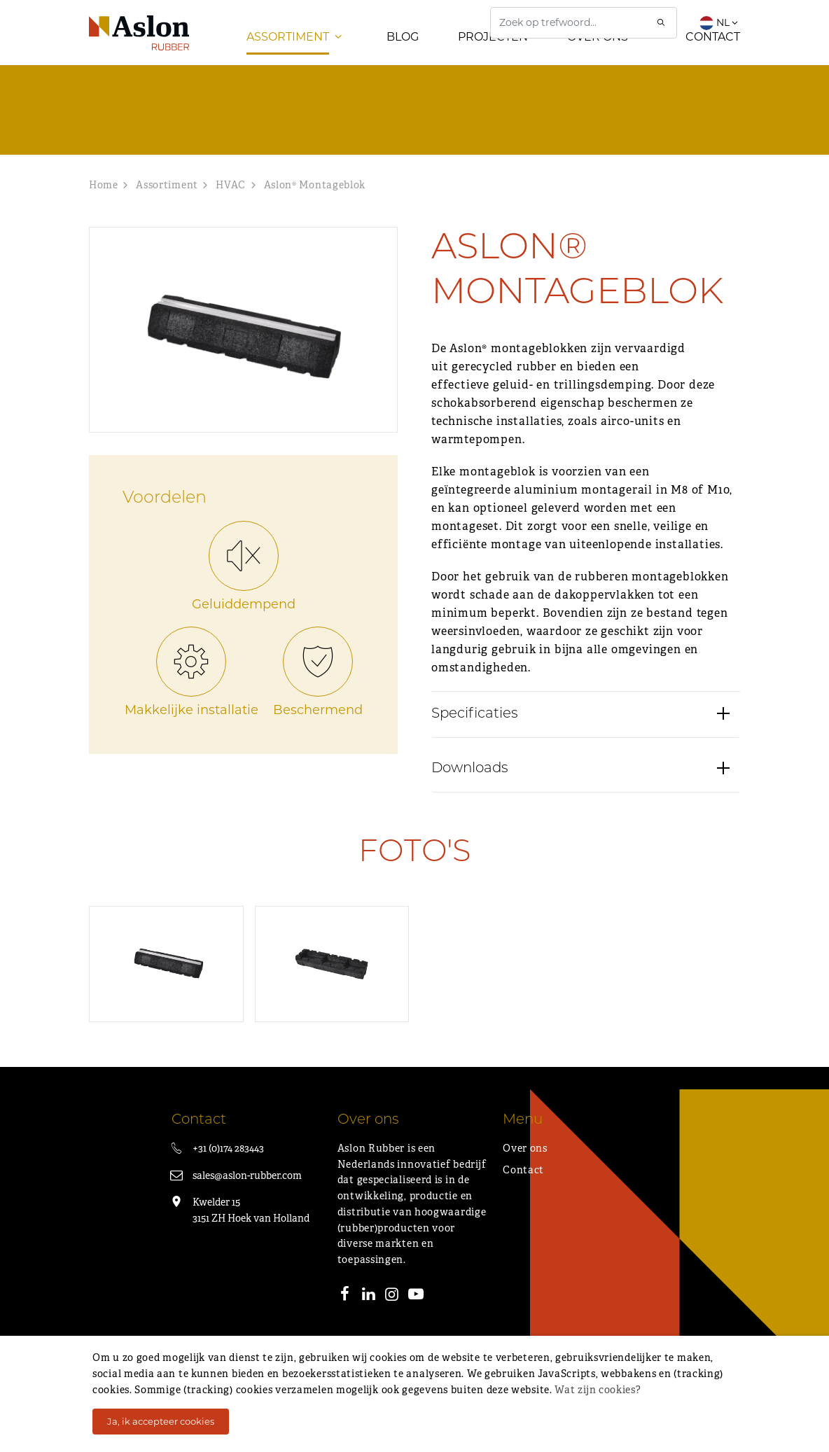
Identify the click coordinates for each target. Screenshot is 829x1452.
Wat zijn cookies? (598, 1389)
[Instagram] (392, 1321)
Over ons (597, 62)
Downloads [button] (469, 842)
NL (719, 22)
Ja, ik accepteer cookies (160, 1421)
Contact (712, 62)
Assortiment (287, 62)
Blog (402, 62)
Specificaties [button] (474, 788)
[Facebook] (345, 1321)
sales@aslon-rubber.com (247, 1201)
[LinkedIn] (368, 1321)
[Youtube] (416, 1321)
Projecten (493, 62)
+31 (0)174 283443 (228, 1174)
